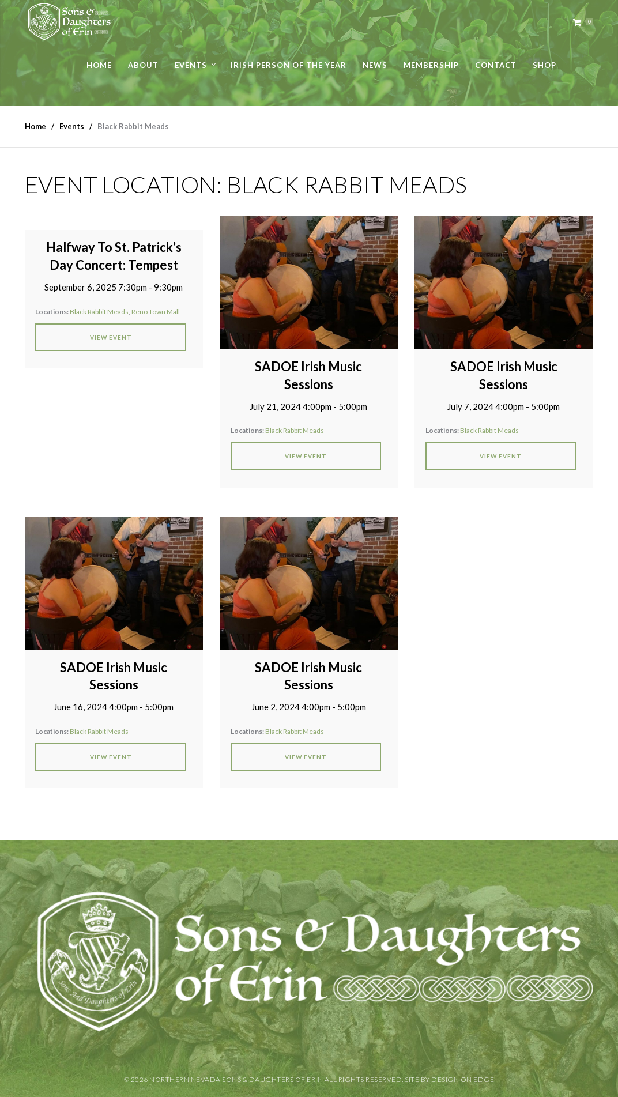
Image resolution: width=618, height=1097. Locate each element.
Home (99, 65)
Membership (431, 65)
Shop (544, 65)
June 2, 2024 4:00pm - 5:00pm (308, 707)
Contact (496, 65)
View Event (111, 337)
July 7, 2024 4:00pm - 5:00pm (503, 406)
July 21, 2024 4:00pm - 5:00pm (308, 406)
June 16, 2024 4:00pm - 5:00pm (114, 707)
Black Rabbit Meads (99, 311)
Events (191, 65)
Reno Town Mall (155, 311)
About (143, 65)
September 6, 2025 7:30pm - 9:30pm (113, 287)
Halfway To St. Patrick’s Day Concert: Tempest (114, 256)
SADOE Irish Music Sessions (308, 375)
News (375, 65)
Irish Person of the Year (288, 65)
